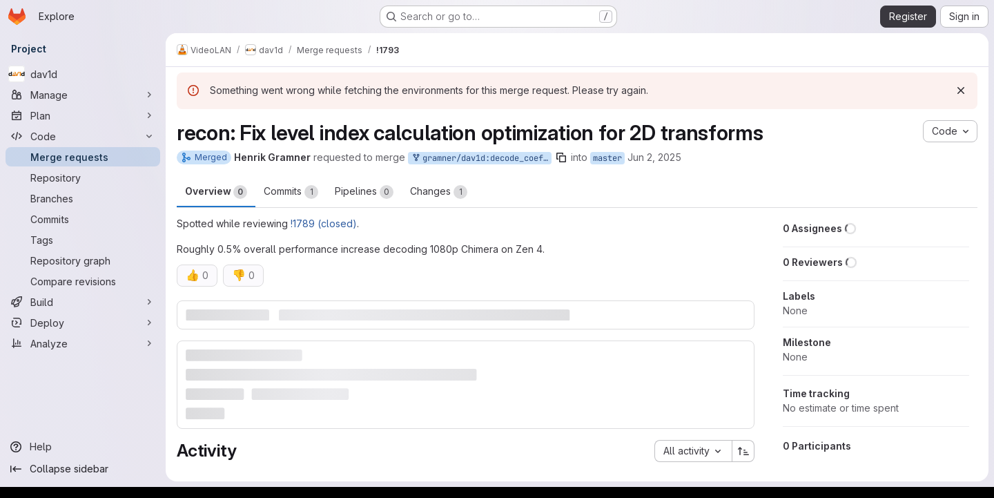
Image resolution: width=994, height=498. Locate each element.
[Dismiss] (961, 90)
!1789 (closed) (324, 223)
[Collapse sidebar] (83, 469)
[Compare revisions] (83, 281)
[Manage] (83, 94)
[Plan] (83, 115)
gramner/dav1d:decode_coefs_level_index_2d (481, 158)
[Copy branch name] (561, 157)
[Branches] (83, 198)
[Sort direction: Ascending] (743, 451)
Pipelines (364, 192)
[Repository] (83, 177)
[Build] (83, 302)
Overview (216, 192)
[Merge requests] (83, 156)
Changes (438, 192)
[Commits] (83, 219)
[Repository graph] (83, 260)
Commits (291, 192)
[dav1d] (83, 74)
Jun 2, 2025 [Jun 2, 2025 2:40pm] (654, 157)
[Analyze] (83, 343)
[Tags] (83, 239)
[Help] (83, 447)
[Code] (83, 136)
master (607, 158)
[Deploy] (83, 322)
